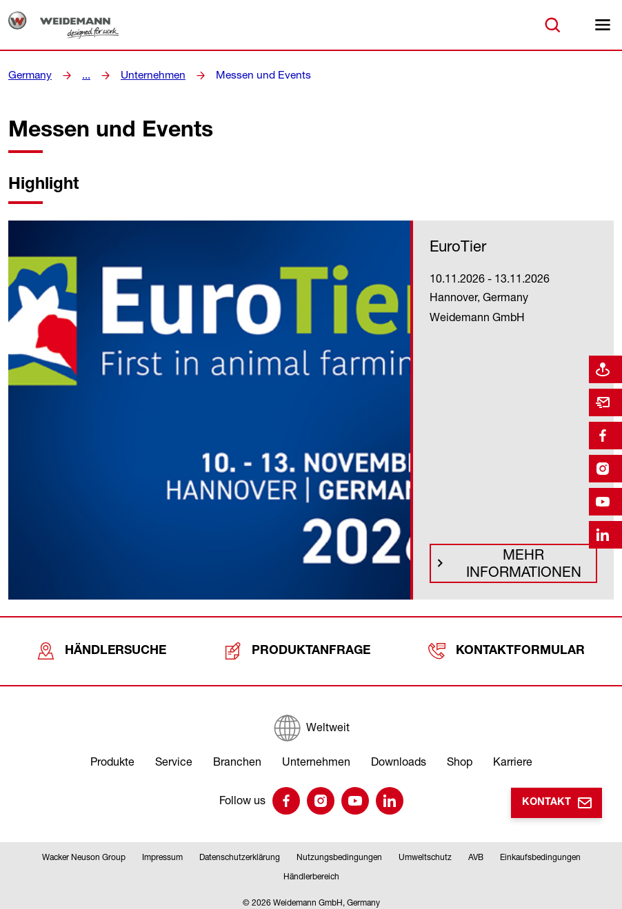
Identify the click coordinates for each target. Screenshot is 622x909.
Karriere (512, 755)
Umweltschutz (425, 851)
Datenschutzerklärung (239, 851)
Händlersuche (103, 648)
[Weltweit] (311, 721)
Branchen (237, 755)
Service (173, 755)
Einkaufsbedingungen (540, 851)
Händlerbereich (311, 870)
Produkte (112, 755)
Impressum (162, 851)
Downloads (398, 755)
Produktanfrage (299, 648)
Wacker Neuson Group (84, 851)
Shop (459, 755)
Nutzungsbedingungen (339, 851)
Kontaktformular (507, 648)
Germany (28, 75)
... (83, 75)
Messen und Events (251, 75)
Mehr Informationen (519, 568)
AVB (475, 851)
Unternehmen (148, 75)
